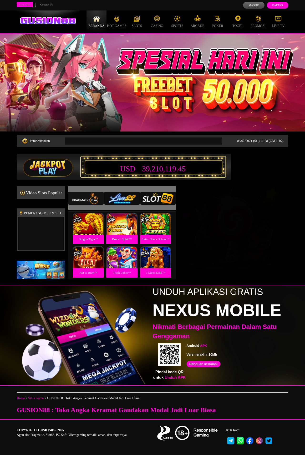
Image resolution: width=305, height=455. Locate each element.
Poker (217, 21)
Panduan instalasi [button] (203, 364)
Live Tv (278, 21)
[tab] (86, 198)
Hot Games (116, 21)
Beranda (96, 21)
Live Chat (24, 4)
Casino (157, 21)
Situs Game (36, 398)
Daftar (277, 5)
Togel (237, 21)
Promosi (258, 21)
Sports (177, 21)
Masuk (254, 5)
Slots (137, 21)
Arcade (197, 21)
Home (21, 398)
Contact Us (46, 4)
